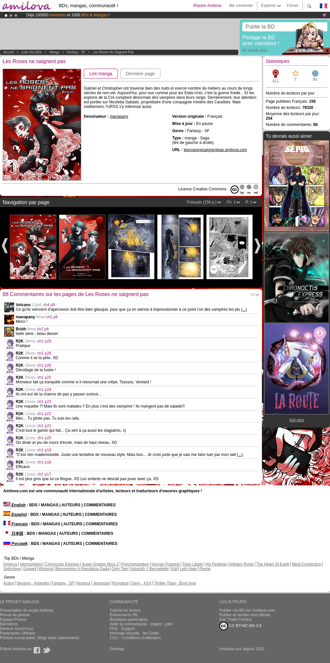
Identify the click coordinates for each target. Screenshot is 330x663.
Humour (83, 583)
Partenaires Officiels (17, 633)
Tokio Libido (192, 564)
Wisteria (46, 569)
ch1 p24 (44, 389)
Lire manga (100, 73)
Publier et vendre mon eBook (244, 615)
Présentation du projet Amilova (26, 610)
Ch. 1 (231, 202)
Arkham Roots (241, 564)
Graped (29, 569)
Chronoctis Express (62, 564)
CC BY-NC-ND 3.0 (240, 626)
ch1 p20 (44, 438)
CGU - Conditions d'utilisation (135, 638)
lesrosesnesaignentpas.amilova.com (215, 150)
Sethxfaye (12, 569)
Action (8, 583)
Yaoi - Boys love (182, 583)
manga (54, 52)
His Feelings (216, 564)
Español (15, 514)
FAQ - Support (122, 628)
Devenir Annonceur (16, 628)
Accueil (8, 52)
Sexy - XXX (141, 583)
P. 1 (249, 202)
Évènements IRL (124, 615)
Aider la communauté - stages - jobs (141, 624)
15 (252, 294)
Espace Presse (13, 619)
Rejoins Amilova (207, 5)
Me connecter (241, 5)
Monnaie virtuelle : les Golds (134, 633)
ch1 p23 (44, 401)
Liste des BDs (31, 52)
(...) (244, 309)
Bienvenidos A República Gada (82, 569)
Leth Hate (188, 569)
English (14, 505)
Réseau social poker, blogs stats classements (39, 638)
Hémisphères (31, 564)
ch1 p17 (44, 474)
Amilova (10, 564)
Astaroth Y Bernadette (149, 569)
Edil (174, 569)
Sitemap (117, 649)
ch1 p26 (44, 365)
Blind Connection (306, 564)
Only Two (120, 569)
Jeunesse (101, 583)
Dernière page (140, 73)
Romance (120, 583)
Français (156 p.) (202, 202)
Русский (15, 543)
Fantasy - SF (76, 52)
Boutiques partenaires (129, 619)
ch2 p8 (52, 317)
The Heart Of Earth (272, 564)
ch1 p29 (44, 341)
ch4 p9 (49, 305)
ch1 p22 (44, 413)
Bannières (9, 624)
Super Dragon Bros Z (100, 564)
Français (15, 524)
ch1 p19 (44, 450)
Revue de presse (15, 615)
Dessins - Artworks (33, 583)
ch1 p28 (44, 353)
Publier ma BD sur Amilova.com (247, 610)
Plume (205, 569)
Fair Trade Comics (235, 619)
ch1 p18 (44, 462)
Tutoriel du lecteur (125, 610)
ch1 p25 (44, 377)
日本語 (13, 533)
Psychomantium (135, 564)
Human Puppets (166, 564)
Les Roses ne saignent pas (113, 52)
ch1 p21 (44, 426)
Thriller (160, 583)
